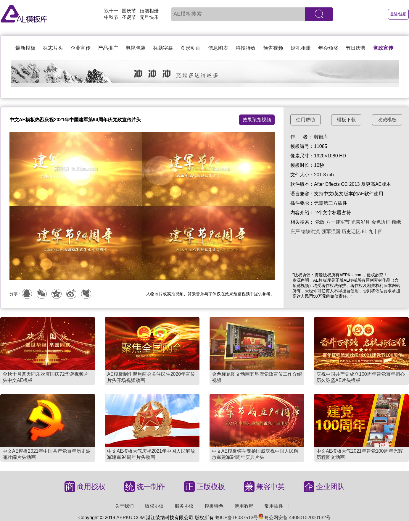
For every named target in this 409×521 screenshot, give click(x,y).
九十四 (375, 231)
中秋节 (111, 17)
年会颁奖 (328, 48)
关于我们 (124, 506)
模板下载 (346, 119)
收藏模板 (387, 119)
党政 (320, 222)
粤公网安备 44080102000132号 (294, 517)
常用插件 (273, 506)
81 (364, 231)
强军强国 (330, 231)
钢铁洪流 (310, 231)
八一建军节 (338, 222)
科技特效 (246, 48)
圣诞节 (129, 17)
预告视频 (273, 48)
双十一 (111, 10)
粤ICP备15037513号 (236, 517)
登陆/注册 (398, 14)
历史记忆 (351, 231)
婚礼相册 (301, 48)
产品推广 (108, 48)
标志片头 (53, 48)
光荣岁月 (360, 222)
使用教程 (243, 506)
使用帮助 (305, 119)
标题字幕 (163, 48)
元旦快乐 (149, 17)
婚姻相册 (149, 10)
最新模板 (25, 48)
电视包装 (135, 48)
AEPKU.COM (130, 517)
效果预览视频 (257, 119)
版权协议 (154, 506)
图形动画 (191, 48)
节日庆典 (356, 48)
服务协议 (184, 506)
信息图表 (218, 48)
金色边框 (380, 222)
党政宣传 (383, 48)
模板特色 (213, 506)
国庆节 (129, 10)
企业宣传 (80, 48)
